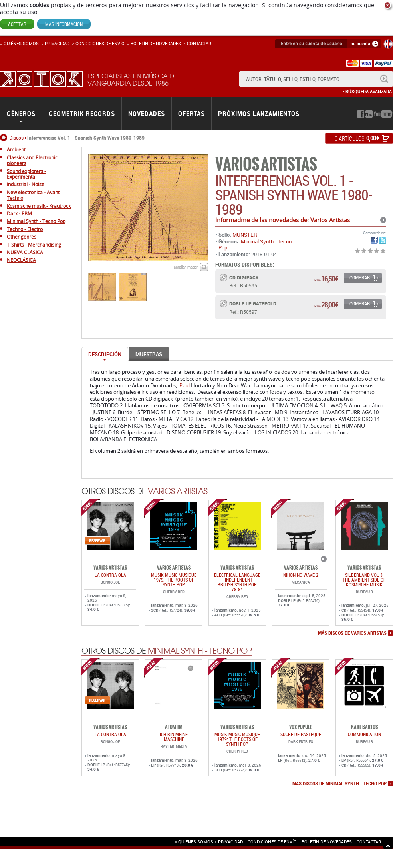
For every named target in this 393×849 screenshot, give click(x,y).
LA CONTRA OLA (110, 575)
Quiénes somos (21, 43)
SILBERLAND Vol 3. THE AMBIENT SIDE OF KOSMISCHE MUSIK (364, 580)
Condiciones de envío (272, 842)
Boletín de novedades (156, 43)
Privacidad (57, 43)
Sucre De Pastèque (300, 734)
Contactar (199, 43)
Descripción (104, 354)
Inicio (4, 137)
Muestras (148, 354)
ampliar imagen (186, 267)
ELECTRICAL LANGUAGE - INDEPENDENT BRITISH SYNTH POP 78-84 (237, 582)
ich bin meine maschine (174, 736)
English (388, 44)
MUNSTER (244, 234)
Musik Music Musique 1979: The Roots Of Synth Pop (173, 580)
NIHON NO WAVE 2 (300, 575)
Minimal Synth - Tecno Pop (255, 244)
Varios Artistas (266, 164)
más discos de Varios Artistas (352, 633)
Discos (16, 137)
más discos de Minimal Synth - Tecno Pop (339, 784)
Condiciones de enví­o (100, 43)
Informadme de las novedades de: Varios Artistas (282, 220)
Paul (184, 385)
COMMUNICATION (364, 734)
